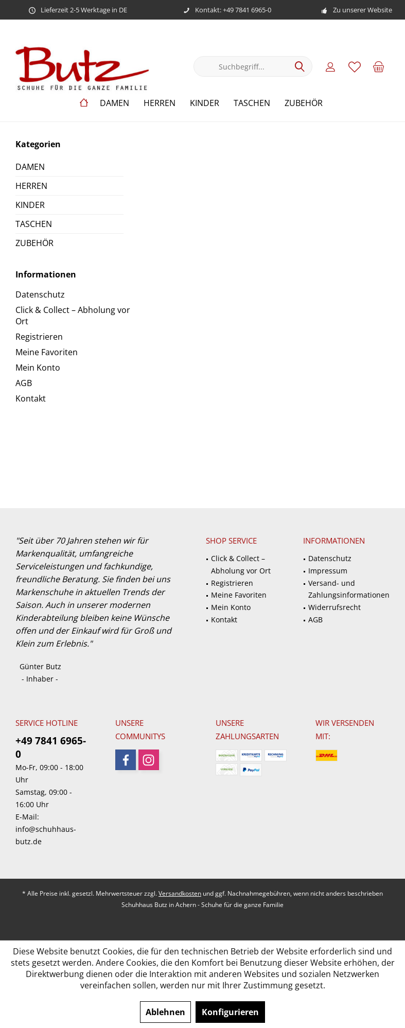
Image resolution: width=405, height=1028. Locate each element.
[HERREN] (159, 103)
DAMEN (30, 166)
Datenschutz (40, 294)
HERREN (31, 185)
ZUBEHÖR (34, 243)
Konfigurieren (230, 1012)
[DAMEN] (114, 103)
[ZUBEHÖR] (303, 103)
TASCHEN (33, 224)
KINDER (30, 205)
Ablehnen (165, 1012)
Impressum (327, 571)
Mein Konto (37, 367)
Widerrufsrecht (334, 607)
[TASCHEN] (251, 103)
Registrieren (39, 336)
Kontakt (30, 398)
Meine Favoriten (46, 352)
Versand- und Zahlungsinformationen (349, 589)
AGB (23, 383)
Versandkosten (180, 893)
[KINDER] (204, 103)
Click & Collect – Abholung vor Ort (72, 315)
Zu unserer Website (362, 9)
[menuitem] (379, 66)
